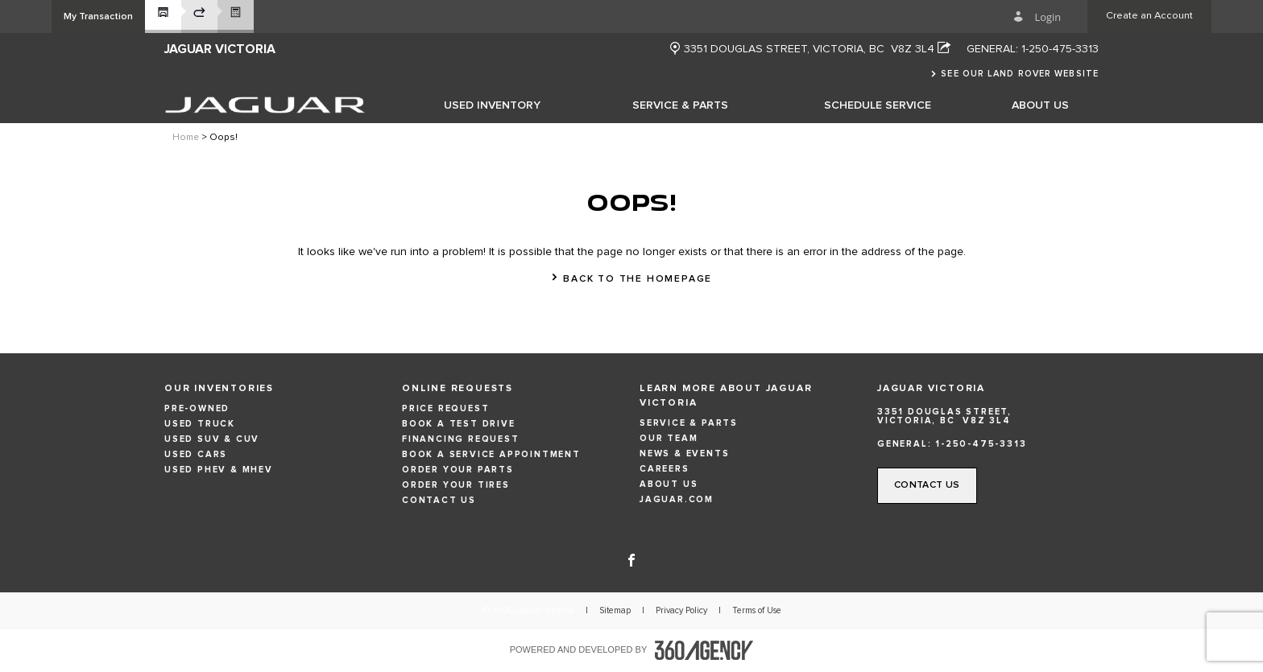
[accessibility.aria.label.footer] (704, 650)
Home (185, 137)
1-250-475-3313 (1060, 49)
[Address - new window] (817, 49)
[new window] (675, 49)
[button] (98, 16)
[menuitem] (492, 104)
